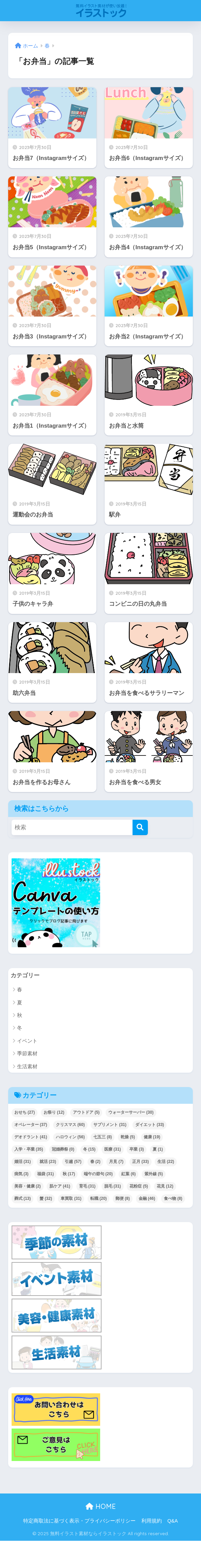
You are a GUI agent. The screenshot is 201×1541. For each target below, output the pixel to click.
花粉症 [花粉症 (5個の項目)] (138, 1186)
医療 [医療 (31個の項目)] (112, 1149)
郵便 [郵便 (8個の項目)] (122, 1198)
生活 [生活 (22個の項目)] (165, 1161)
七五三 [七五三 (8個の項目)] (102, 1137)
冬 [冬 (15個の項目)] (89, 1149)
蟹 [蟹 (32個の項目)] (46, 1198)
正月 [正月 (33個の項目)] (140, 1161)
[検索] (140, 827)
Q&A (172, 1521)
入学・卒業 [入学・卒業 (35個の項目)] (28, 1149)
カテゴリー (25, 975)
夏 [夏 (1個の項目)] (158, 1149)
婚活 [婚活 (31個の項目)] (22, 1161)
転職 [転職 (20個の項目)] (98, 1198)
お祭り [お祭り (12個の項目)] (54, 1112)
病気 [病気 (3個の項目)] (21, 1173)
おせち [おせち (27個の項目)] (24, 1112)
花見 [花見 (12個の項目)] (165, 1186)
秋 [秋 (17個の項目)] (69, 1173)
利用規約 (151, 1521)
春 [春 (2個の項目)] (95, 1161)
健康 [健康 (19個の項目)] (152, 1137)
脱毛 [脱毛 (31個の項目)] (112, 1186)
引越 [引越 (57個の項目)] (73, 1161)
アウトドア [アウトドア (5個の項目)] (86, 1112)
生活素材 (27, 1066)
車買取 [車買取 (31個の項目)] (71, 1198)
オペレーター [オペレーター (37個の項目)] (30, 1124)
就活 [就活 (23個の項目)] (48, 1161)
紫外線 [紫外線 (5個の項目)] (153, 1173)
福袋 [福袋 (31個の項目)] (45, 1173)
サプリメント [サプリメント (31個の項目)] (109, 1124)
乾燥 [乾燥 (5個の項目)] (128, 1137)
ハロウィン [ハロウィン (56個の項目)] (70, 1137)
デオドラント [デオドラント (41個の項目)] (30, 1137)
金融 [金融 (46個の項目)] (147, 1198)
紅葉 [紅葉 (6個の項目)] (128, 1173)
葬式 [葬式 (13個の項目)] (22, 1198)
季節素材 (27, 1054)
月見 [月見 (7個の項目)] (116, 1161)
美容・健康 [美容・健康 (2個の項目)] (27, 1186)
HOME (101, 1506)
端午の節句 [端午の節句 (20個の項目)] (98, 1173)
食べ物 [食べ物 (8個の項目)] (173, 1198)
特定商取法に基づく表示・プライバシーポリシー (79, 1521)
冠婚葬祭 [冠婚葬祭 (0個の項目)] (63, 1149)
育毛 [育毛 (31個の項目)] (87, 1186)
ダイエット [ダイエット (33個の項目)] (149, 1124)
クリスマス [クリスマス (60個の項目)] (70, 1124)
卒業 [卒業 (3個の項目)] (136, 1149)
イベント (27, 1041)
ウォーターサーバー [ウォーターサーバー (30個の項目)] (131, 1112)
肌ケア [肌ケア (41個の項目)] (59, 1186)
